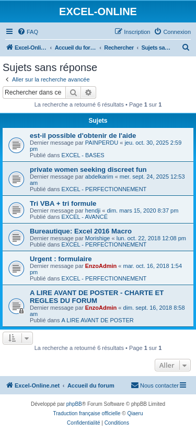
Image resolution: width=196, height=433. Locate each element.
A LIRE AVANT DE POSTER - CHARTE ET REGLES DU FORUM (97, 297)
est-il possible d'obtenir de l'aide (83, 135)
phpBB (74, 404)
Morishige (97, 238)
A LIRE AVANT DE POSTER (98, 320)
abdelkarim (99, 176)
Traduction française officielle (87, 413)
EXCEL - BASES (83, 155)
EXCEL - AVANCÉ (85, 217)
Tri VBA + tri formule (63, 203)
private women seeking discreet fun (88, 169)
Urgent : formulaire (61, 259)
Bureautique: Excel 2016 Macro (81, 231)
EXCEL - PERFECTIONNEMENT (104, 189)
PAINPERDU (101, 142)
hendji (92, 210)
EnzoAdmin (101, 266)
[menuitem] (27, 32)
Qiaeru (135, 413)
